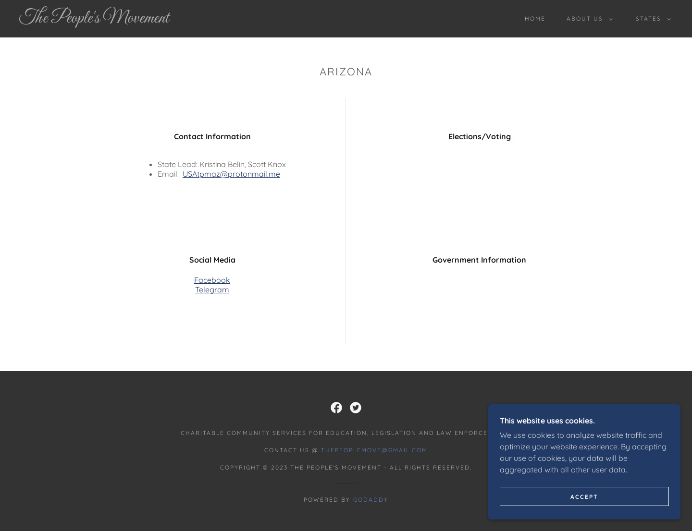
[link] (109, 19)
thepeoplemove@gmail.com (374, 450)
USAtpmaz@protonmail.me (231, 174)
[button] (588, 18)
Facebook (212, 280)
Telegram (212, 289)
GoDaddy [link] (370, 499)
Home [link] (535, 18)
